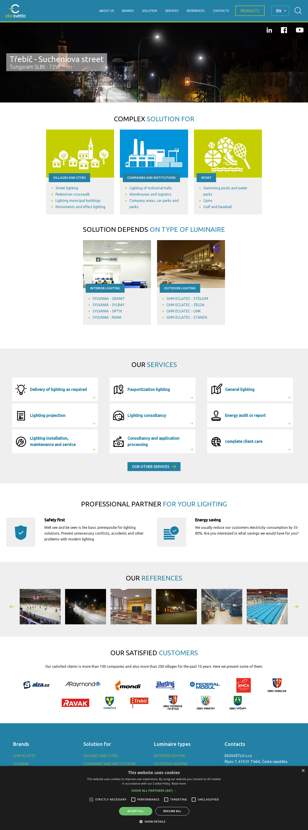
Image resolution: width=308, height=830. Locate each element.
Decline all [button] (172, 811)
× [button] (303, 770)
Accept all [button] (135, 811)
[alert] (154, 798)
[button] (138, 98)
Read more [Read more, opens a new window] (179, 783)
